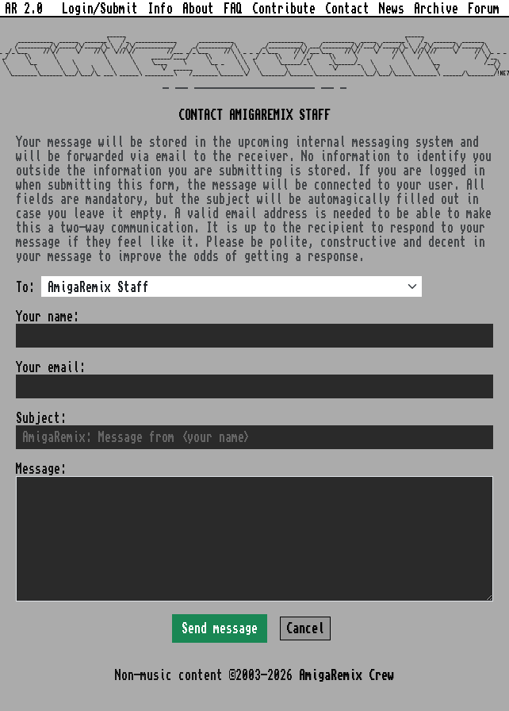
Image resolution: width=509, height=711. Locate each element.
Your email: (51, 367)
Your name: (47, 316)
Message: (41, 469)
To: (25, 287)
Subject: (41, 418)
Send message (220, 628)
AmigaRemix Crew (346, 675)
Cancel (305, 628)
